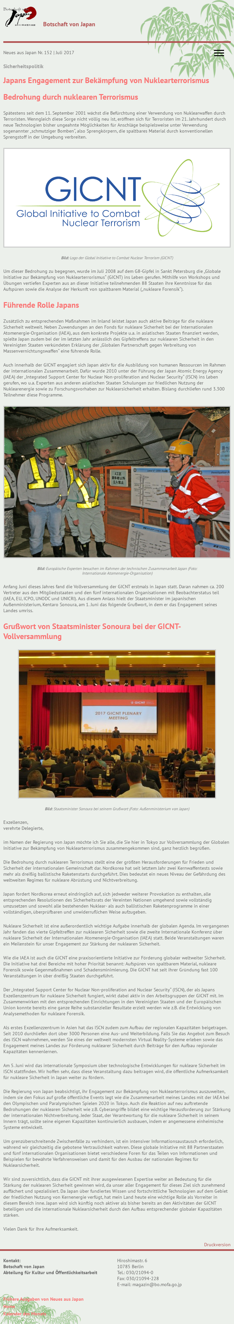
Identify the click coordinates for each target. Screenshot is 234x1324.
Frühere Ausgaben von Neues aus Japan (43, 1299)
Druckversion (217, 1245)
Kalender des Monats (24, 1314)
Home (9, 1306)
